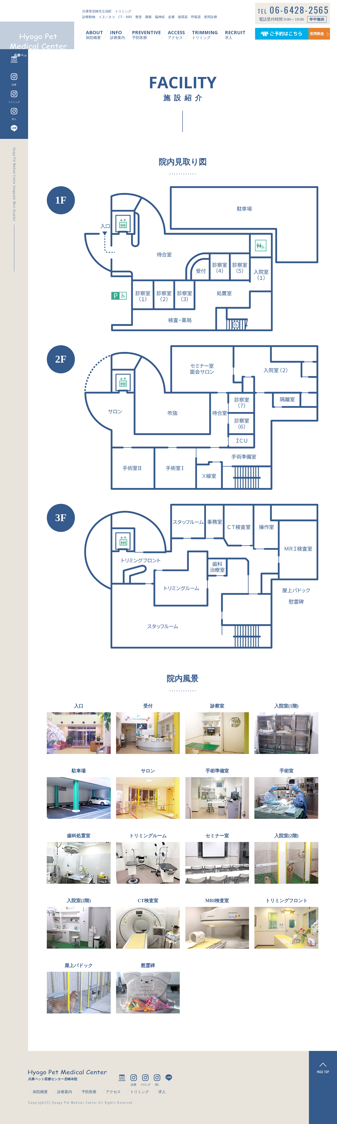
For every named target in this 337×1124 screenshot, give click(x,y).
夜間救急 (314, 34)
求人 (240, 35)
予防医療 (151, 35)
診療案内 (122, 35)
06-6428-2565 (302, 12)
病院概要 (99, 35)
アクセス (181, 35)
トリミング (210, 35)
